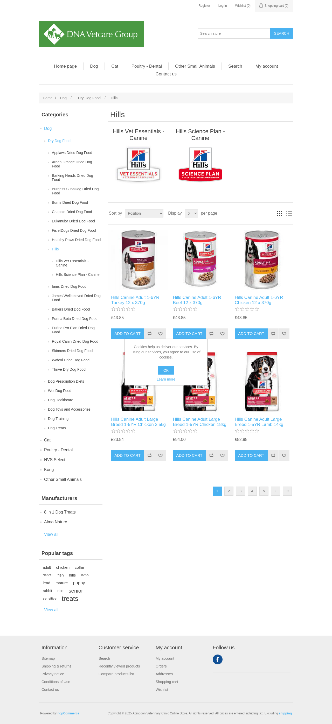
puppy (79, 582)
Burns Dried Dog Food (70, 202)
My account (266, 66)
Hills (55, 249)
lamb (84, 575)
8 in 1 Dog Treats (60, 512)
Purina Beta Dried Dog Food (75, 319)
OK (166, 370)
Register (204, 6)
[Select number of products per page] (191, 213)
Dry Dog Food (59, 141)
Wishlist (162, 689)
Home (47, 98)
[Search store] (234, 33)
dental (47, 575)
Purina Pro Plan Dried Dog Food (73, 330)
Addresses (164, 674)
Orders (161, 666)
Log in (222, 6)
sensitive (50, 598)
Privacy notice (53, 674)
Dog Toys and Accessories (69, 409)
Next (275, 491)
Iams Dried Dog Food (69, 286)
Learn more (166, 379)
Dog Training (58, 419)
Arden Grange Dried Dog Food (72, 164)
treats (70, 598)
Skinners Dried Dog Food (72, 351)
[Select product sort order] (144, 213)
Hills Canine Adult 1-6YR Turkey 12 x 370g (135, 300)
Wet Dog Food (59, 391)
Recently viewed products (119, 666)
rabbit (47, 591)
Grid (279, 213)
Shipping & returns (56, 666)
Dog (94, 66)
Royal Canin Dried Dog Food (75, 341)
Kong (49, 469)
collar (79, 567)
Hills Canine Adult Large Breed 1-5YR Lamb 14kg (259, 422)
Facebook (218, 659)
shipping (285, 713)
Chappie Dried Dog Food (72, 212)
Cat (114, 66)
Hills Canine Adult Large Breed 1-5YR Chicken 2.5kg (138, 422)
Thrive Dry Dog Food (69, 369)
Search (235, 66)
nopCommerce (68, 713)
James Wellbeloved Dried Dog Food (76, 298)
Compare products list (116, 674)
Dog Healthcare (60, 400)
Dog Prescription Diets (66, 381)
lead (46, 583)
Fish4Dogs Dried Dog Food (74, 230)
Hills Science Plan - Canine (78, 274)
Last (287, 491)
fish (61, 575)
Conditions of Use (56, 682)
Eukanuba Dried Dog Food (73, 221)
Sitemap (48, 658)
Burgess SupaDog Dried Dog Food (75, 191)
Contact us (166, 74)
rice (60, 591)
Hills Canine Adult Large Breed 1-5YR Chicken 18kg (199, 422)
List (289, 213)
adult (47, 567)
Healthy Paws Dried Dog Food (76, 240)
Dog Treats (57, 428)
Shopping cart (167, 682)
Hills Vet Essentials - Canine (72, 263)
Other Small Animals (195, 66)
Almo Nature (55, 522)
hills (72, 575)
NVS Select (54, 460)
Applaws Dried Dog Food (72, 153)
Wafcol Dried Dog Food (70, 360)
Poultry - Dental (147, 66)
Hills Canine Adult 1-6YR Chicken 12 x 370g (259, 300)
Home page (65, 66)
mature (62, 583)
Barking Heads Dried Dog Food (72, 177)
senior (75, 591)
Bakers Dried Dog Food (71, 309)
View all (51, 534)
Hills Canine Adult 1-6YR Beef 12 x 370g (197, 300)
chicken (63, 567)
